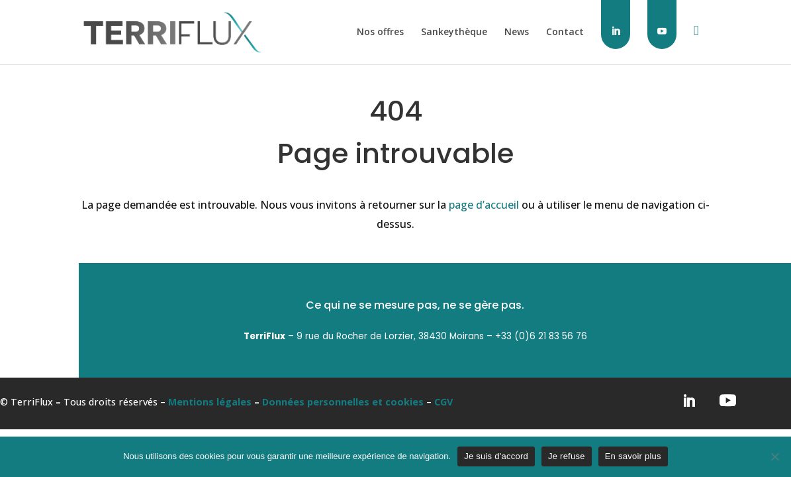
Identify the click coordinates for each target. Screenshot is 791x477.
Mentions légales (210, 402)
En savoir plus (633, 456)
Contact (565, 32)
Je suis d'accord (496, 456)
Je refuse (566, 456)
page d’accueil (484, 204)
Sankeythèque (454, 32)
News (516, 32)
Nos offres (380, 32)
